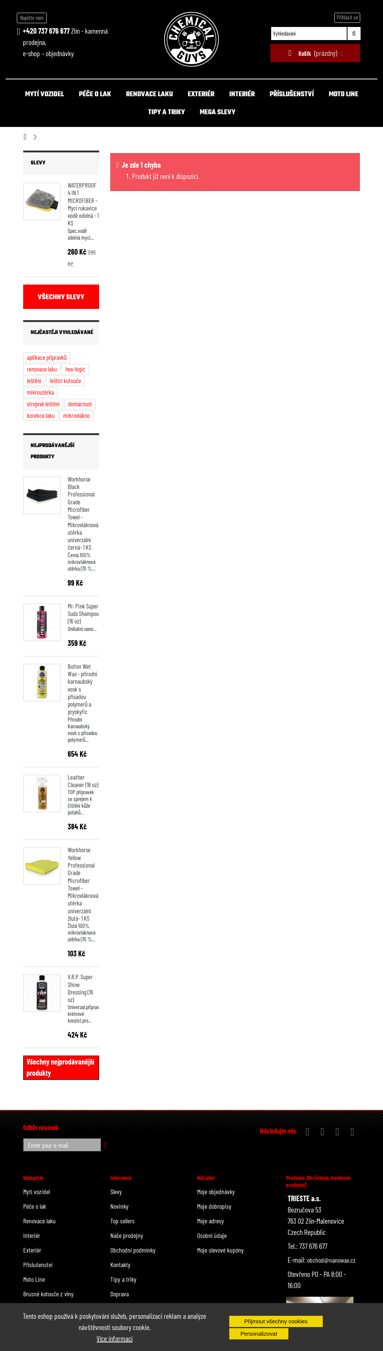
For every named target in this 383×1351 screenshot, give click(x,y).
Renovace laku (149, 94)
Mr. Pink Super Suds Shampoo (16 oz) (83, 613)
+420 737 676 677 (46, 30)
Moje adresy (210, 1221)
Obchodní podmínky (133, 1250)
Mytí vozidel (44, 94)
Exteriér (201, 94)
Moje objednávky (216, 1191)
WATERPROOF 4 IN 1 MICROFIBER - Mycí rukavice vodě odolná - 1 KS (83, 204)
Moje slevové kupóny (220, 1250)
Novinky (119, 1206)
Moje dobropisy (214, 1206)
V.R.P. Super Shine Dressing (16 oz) (80, 988)
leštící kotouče (65, 380)
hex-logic (75, 369)
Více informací (114, 1338)
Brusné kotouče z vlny (48, 1294)
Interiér (242, 94)
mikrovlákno (76, 415)
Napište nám (32, 17)
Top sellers (122, 1221)
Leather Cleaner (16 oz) (83, 780)
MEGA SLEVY (217, 112)
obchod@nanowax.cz (331, 1260)
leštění (34, 380)
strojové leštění (43, 403)
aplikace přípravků (47, 357)
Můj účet (206, 1178)
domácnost (80, 403)
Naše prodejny (126, 1235)
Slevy (38, 163)
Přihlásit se (347, 17)
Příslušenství (292, 94)
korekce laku (41, 415)
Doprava (119, 1294)
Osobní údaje (212, 1235)
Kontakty (120, 1264)
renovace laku (42, 369)
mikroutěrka (40, 392)
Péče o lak (95, 94)
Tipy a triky (166, 112)
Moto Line (343, 94)
